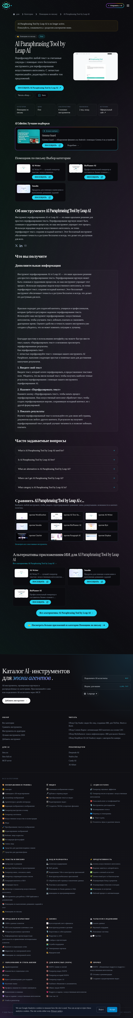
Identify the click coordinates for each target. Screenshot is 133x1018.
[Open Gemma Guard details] (28, 136)
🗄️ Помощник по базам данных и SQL (61, 889)
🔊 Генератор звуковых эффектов (103, 789)
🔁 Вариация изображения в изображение (18, 806)
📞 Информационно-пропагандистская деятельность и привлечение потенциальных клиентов (19, 939)
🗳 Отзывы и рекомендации (101, 974)
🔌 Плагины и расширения (56, 885)
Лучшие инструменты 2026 (13, 735)
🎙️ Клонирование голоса (100, 809)
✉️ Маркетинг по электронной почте (16, 951)
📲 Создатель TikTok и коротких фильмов (62, 806)
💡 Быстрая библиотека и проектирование (18, 868)
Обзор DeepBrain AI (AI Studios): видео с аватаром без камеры (94, 738)
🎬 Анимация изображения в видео (60, 789)
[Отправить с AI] (115, 5)
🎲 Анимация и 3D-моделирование (15, 793)
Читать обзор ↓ (24, 95)
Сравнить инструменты (12, 727)
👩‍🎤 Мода (5, 823)
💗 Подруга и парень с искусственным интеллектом (66, 992)
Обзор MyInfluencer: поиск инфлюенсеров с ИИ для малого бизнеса (97, 734)
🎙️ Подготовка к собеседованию (58, 932)
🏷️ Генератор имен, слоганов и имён (16, 872)
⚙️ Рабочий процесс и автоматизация (104, 893)
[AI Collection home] (7, 5)
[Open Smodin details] (23, 189)
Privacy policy (56, 1011)
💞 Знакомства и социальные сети (15, 971)
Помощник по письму (48, 14)
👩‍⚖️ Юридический (53, 953)
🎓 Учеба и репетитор (10, 1000)
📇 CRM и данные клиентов (13, 923)
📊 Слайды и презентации (56, 940)
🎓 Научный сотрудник (99, 927)
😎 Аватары (7, 789)
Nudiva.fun (73, 757)
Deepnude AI (74, 753)
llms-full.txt (7, 757)
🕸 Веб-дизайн (52, 868)
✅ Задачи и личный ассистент (102, 872)
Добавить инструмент (16, 700)
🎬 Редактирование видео (56, 802)
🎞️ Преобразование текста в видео (59, 798)
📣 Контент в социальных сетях (14, 947)
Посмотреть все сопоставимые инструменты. (31, 544)
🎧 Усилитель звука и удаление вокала (105, 822)
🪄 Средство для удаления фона (14, 852)
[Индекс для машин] (106, 686)
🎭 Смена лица (8, 844)
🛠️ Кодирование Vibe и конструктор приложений (65, 872)
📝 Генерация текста (10, 885)
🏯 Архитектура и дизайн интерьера (16, 802)
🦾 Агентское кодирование (56, 864)
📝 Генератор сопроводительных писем (17, 876)
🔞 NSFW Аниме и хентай (56, 967)
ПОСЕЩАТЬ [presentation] (52, 145)
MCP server (7, 761)
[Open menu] (128, 5)
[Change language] (90, 693)
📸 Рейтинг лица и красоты (12, 835)
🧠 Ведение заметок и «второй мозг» (104, 868)
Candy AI (72, 761)
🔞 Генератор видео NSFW (56, 971)
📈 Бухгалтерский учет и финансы (59, 923)
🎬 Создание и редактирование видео (104, 979)
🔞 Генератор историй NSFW (57, 975)
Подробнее (73, 145)
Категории (27, 14)
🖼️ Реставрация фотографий (13, 839)
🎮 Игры (5, 975)
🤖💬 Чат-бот (95, 936)
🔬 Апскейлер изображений (13, 798)
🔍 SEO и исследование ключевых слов (17, 927)
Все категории (8, 723)
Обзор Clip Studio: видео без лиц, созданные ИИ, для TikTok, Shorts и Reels (97, 724)
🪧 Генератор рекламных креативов (16, 932)
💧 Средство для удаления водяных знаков (18, 848)
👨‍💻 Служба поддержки (55, 944)
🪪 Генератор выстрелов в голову (15, 810)
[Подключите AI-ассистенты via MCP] (106, 678)
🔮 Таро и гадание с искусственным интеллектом (21, 996)
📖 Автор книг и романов (12, 864)
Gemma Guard (49, 135)
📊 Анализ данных (97, 923)
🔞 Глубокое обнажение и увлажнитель (61, 984)
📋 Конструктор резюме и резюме (59, 927)
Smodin (35, 186)
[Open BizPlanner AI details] (76, 168)
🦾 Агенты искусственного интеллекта (105, 864)
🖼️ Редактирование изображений (15, 831)
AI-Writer (36, 166)
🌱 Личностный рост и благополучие (104, 876)
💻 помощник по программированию (60, 893)
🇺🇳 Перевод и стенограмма (100, 814)
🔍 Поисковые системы (99, 932)
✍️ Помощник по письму (12, 912)
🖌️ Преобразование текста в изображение (18, 827)
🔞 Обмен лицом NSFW (55, 988)
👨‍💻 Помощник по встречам (100, 889)
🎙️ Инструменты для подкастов (102, 805)
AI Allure (72, 765)
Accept (112, 1010)
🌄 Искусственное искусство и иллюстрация (19, 819)
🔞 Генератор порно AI (55, 979)
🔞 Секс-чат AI (52, 996)
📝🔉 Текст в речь (97, 818)
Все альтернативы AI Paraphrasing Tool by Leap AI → (66, 613)
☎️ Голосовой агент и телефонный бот (105, 801)
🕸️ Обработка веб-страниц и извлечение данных (65, 881)
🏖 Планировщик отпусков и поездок (104, 885)
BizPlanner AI (90, 166)
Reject (101, 1010)
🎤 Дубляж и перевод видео (57, 793)
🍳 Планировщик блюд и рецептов (103, 881)
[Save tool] (42, 95)
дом (16, 14)
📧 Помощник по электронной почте (16, 955)
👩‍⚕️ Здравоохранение (10, 967)
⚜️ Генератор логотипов (11, 814)
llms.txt (5, 753)
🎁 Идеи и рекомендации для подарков (17, 979)
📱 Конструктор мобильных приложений (62, 876)
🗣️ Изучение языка (9, 984)
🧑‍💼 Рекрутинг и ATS (54, 936)
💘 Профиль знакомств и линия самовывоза (19, 988)
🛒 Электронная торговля (56, 948)
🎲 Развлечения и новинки (12, 992)
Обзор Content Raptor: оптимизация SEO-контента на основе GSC (96, 730)
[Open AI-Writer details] (23, 168)
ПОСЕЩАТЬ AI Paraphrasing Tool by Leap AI (39, 88)
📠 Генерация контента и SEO (14, 881)
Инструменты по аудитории (13, 731)
